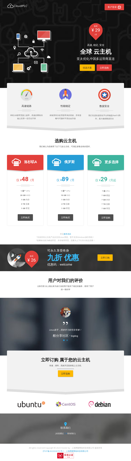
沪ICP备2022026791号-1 (53, 451)
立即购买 (25, 217)
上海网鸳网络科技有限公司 (77, 451)
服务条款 (67, 234)
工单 (65, 433)
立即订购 (105, 257)
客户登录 (114, 7)
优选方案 (87, 67)
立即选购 (104, 67)
